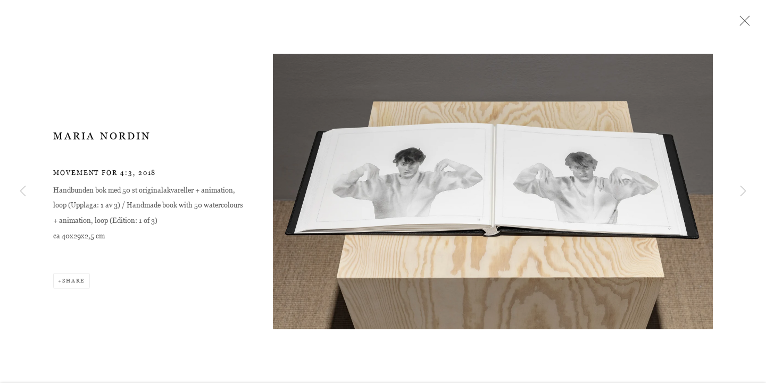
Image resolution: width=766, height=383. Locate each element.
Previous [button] (23, 191)
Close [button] (742, 24)
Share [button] (73, 282)
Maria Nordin (102, 137)
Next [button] (743, 191)
